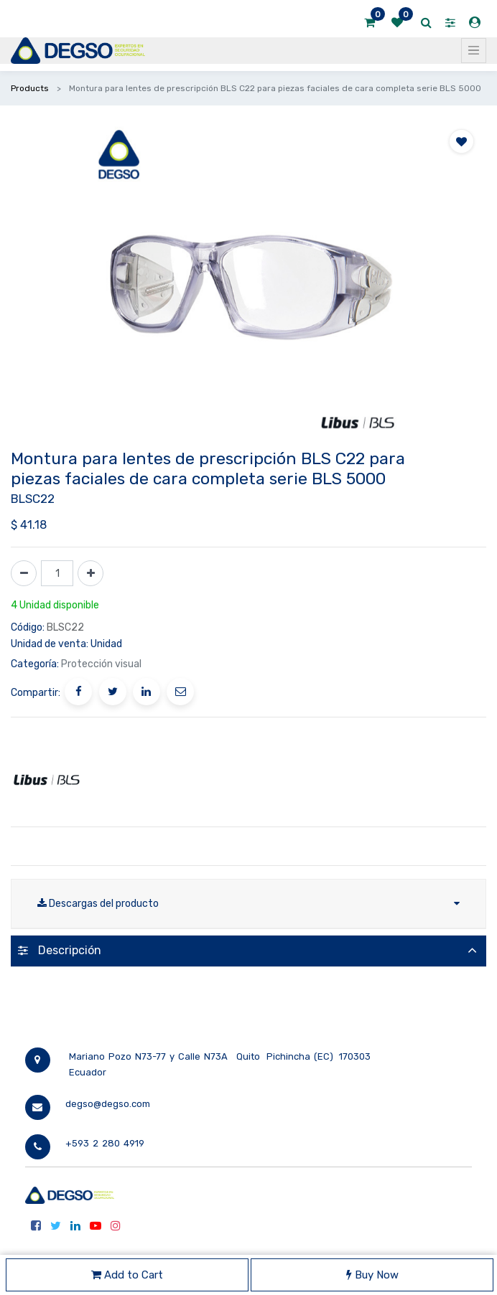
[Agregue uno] (90, 573)
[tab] (248, 951)
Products (30, 88)
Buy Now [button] (372, 1274)
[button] (461, 141)
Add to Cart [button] (127, 1274)
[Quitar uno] (24, 573)
